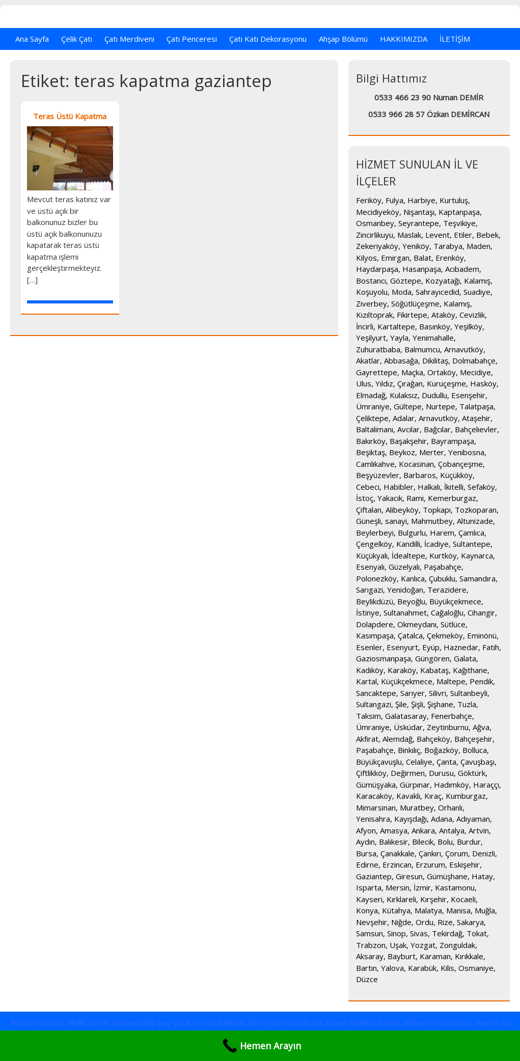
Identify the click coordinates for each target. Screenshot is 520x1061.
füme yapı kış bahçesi (285, 1022)
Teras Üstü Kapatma (69, 116)
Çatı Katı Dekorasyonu (268, 39)
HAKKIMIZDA (403, 39)
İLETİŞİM (455, 39)
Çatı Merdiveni (129, 39)
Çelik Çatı (76, 39)
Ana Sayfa (32, 39)
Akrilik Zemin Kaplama (104, 1022)
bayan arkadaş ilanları (362, 1022)
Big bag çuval (167, 1022)
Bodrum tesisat (38, 1022)
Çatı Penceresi (192, 39)
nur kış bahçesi (219, 1022)
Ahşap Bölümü (343, 39)
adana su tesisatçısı (437, 1022)
